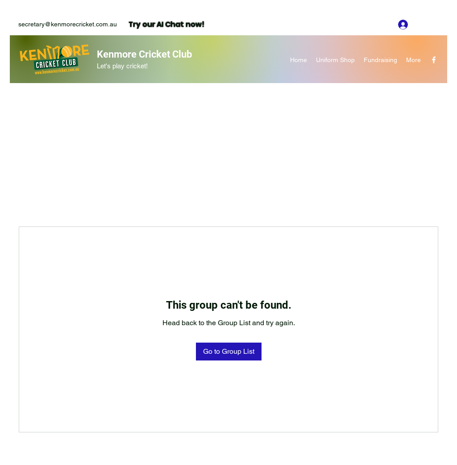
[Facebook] (433, 59)
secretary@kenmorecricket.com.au (67, 24)
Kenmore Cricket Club (144, 54)
